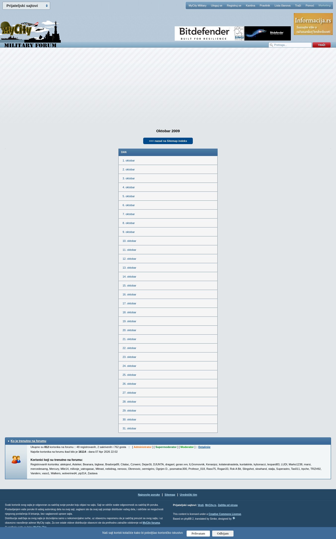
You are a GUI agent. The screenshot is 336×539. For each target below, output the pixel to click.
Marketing (325, 5)
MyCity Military (197, 5)
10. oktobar (129, 240)
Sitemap (170, 494)
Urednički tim (188, 494)
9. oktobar (129, 231)
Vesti (200, 505)
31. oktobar (129, 428)
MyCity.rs (210, 505)
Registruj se (234, 5)
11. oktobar (129, 249)
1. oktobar (129, 160)
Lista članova (282, 5)
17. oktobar (129, 303)
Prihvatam (198, 533)
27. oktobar (129, 392)
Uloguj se (216, 5)
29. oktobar (129, 410)
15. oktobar (129, 285)
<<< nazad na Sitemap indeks (168, 140)
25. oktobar (129, 374)
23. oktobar (129, 356)
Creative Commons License (224, 514)
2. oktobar (129, 169)
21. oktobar (129, 339)
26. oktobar (129, 383)
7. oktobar (129, 214)
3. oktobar (129, 178)
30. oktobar (129, 419)
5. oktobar (129, 196)
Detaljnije (204, 446)
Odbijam (223, 533)
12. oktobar (129, 258)
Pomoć (309, 5)
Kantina (250, 5)
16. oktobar (129, 294)
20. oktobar (129, 330)
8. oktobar (129, 223)
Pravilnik (265, 5)
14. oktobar (129, 276)
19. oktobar (129, 321)
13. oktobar (129, 267)
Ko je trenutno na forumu (28, 441)
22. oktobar (129, 348)
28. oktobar (129, 401)
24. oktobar (129, 365)
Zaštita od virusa (227, 505)
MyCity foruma (151, 522)
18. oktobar (129, 312)
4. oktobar (129, 187)
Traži (298, 5)
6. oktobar (129, 205)
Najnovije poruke (149, 494)
